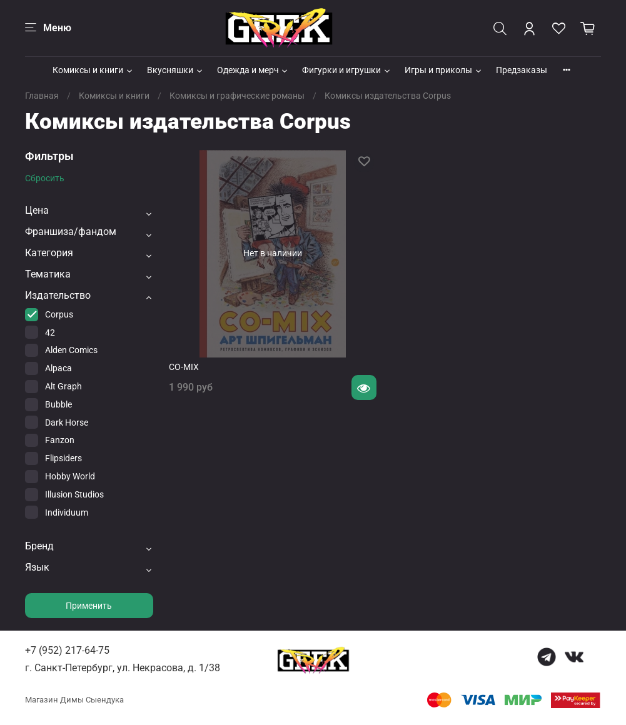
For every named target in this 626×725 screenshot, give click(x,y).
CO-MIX (184, 367)
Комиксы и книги (93, 70)
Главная (42, 96)
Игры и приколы (444, 70)
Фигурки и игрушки (346, 70)
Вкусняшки (175, 70)
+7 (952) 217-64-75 (67, 650)
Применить (89, 606)
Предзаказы (521, 70)
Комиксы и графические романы (237, 96)
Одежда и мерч (253, 70)
